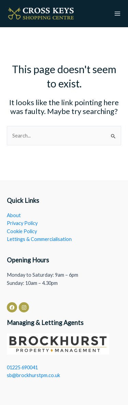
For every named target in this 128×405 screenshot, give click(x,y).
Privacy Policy (22, 223)
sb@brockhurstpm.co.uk (33, 375)
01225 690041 (22, 367)
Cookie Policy (22, 231)
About (14, 215)
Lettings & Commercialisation (39, 239)
